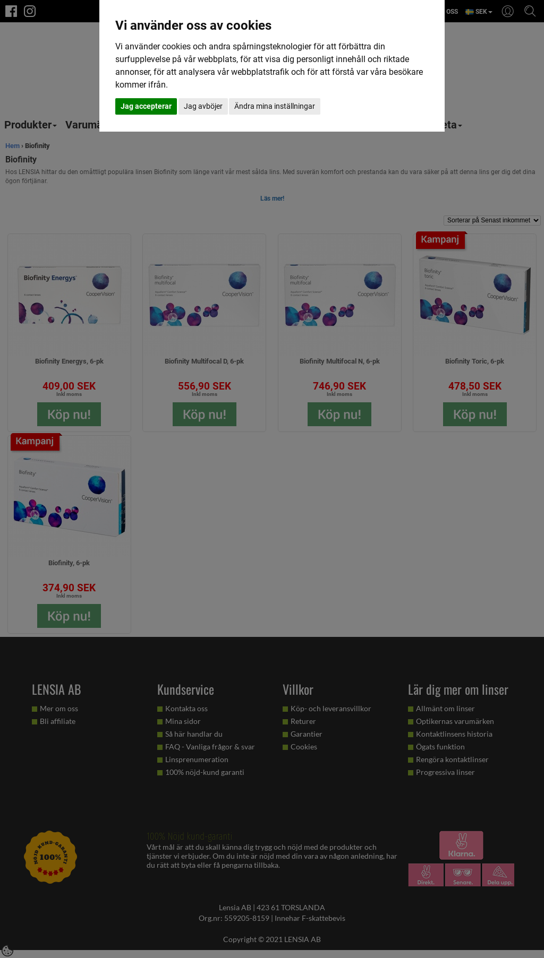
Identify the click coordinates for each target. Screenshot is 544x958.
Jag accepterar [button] (146, 106)
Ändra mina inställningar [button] (274, 106)
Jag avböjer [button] (203, 106)
